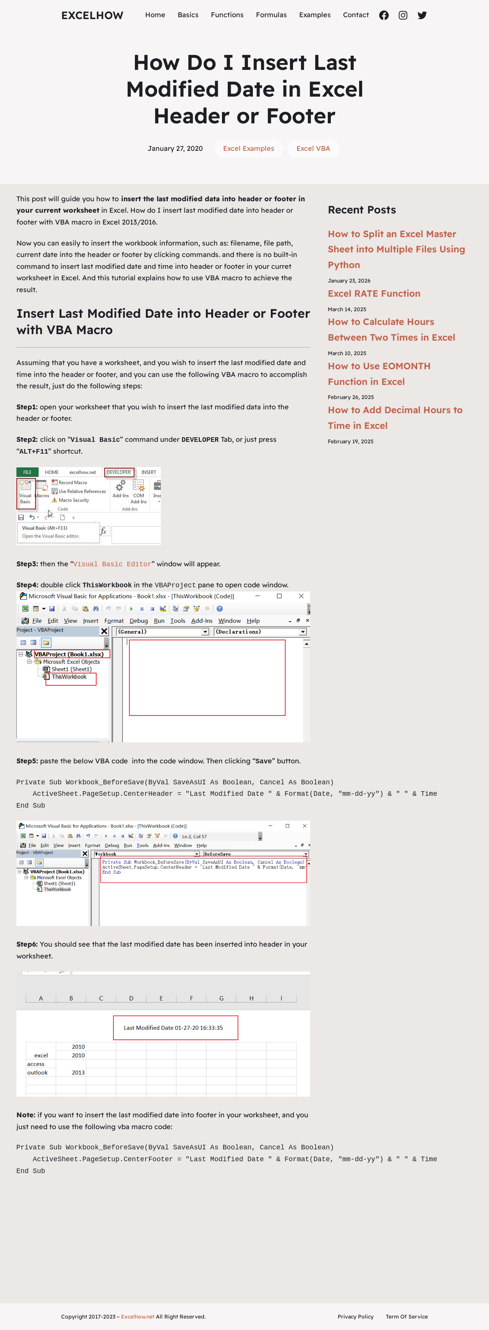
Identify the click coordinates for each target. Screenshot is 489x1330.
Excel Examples (248, 148)
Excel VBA (313, 148)
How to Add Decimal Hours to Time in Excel (395, 417)
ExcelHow (92, 15)
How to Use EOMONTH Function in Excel (379, 373)
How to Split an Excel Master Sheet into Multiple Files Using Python (396, 249)
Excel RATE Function (374, 293)
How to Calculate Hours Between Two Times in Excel (391, 329)
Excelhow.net (137, 1316)
